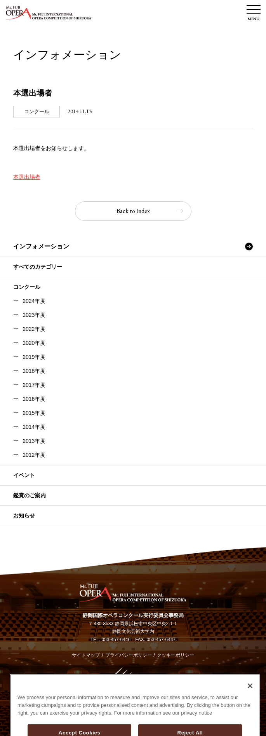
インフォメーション (41, 246)
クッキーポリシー (175, 655)
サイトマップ (86, 655)
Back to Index (133, 211)
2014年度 (34, 427)
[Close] (250, 714)
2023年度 (34, 315)
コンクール (26, 287)
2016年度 (34, 399)
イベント (24, 475)
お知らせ (24, 515)
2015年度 (34, 413)
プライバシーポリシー (128, 655)
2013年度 (34, 441)
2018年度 (34, 371)
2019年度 (34, 357)
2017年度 (34, 385)
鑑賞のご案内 (29, 495)
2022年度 (34, 329)
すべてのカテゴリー (37, 267)
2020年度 (34, 343)
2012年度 (34, 455)
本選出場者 (26, 177)
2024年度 (34, 301)
